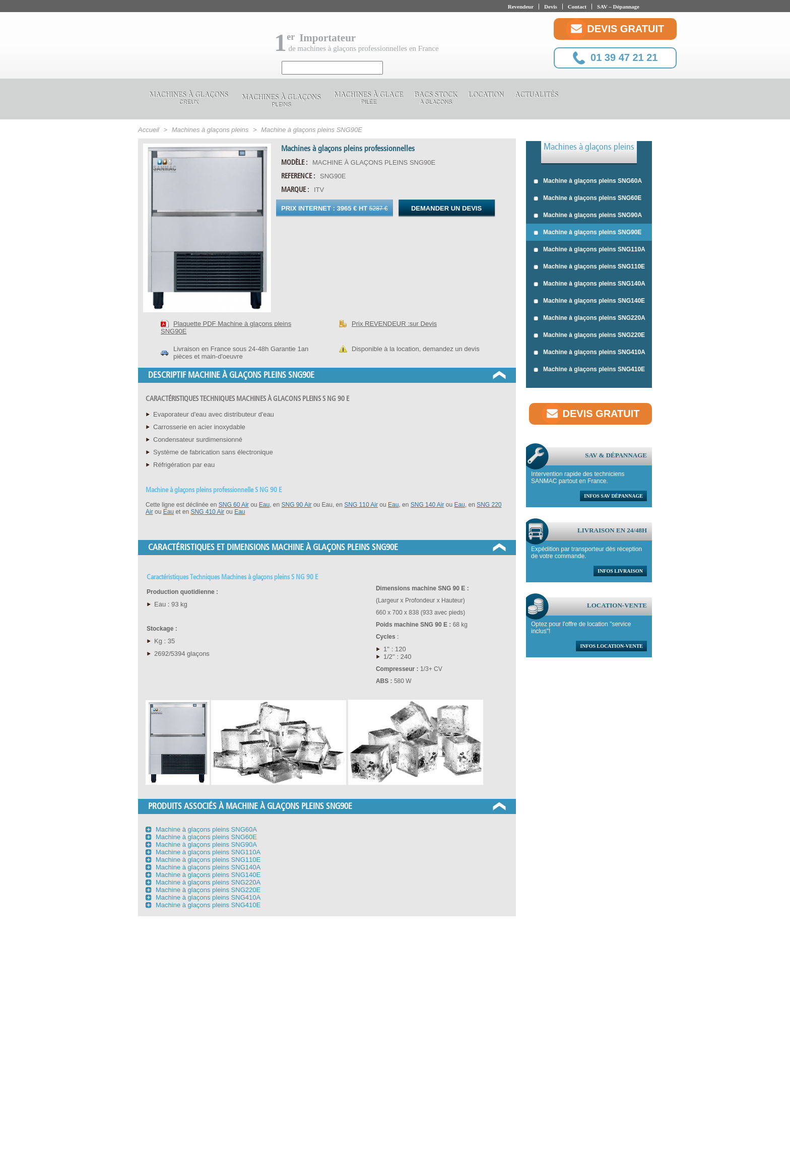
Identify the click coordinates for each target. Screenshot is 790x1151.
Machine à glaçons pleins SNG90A (588, 216)
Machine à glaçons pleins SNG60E (587, 198)
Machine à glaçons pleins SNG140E (589, 301)
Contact (577, 7)
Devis (550, 7)
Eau (264, 504)
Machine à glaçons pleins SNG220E (589, 335)
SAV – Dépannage (618, 7)
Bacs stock (435, 100)
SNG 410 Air (207, 511)
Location (485, 96)
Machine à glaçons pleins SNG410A (589, 353)
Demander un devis (446, 208)
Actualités (536, 96)
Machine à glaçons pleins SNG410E (589, 370)
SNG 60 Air (234, 504)
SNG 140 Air (427, 504)
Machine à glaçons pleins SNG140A (589, 284)
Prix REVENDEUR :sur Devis (394, 323)
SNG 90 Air (297, 504)
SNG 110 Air (361, 504)
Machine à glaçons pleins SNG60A (588, 181)
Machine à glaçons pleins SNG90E (587, 233)
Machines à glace (368, 100)
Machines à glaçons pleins (589, 146)
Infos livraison (620, 571)
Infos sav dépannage (613, 496)
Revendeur (521, 7)
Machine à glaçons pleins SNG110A (589, 250)
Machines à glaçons (188, 100)
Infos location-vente (611, 646)
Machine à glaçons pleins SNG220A (589, 318)
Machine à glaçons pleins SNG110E (589, 267)
